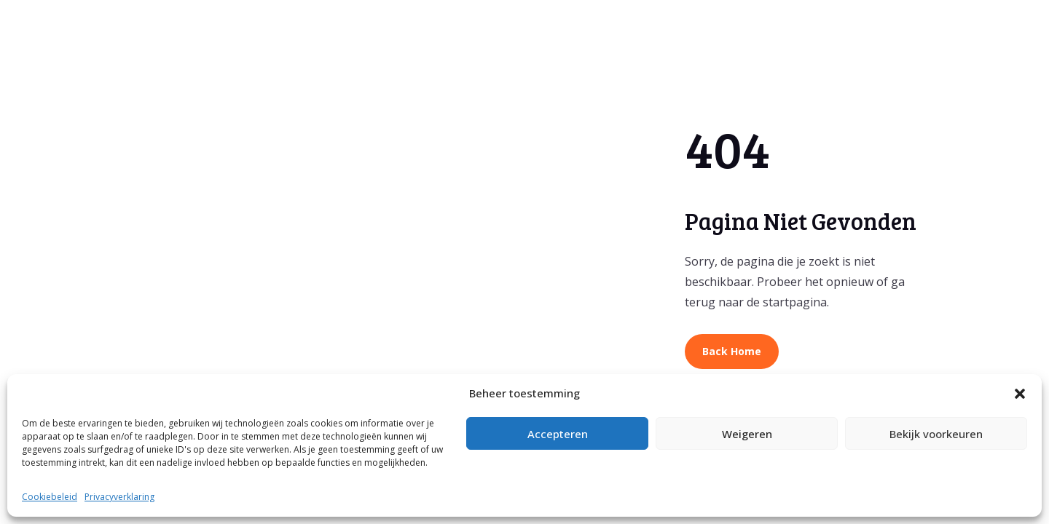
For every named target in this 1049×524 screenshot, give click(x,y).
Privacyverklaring (119, 497)
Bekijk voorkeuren (936, 433)
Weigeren (747, 433)
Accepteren (557, 433)
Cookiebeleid (49, 497)
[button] (1020, 393)
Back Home (731, 351)
